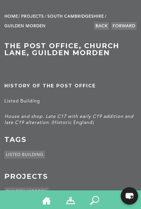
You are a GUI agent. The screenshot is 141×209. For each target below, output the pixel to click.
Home (11, 16)
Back (101, 26)
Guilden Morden (25, 26)
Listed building (25, 154)
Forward (124, 26)
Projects (32, 16)
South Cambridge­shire (75, 16)
